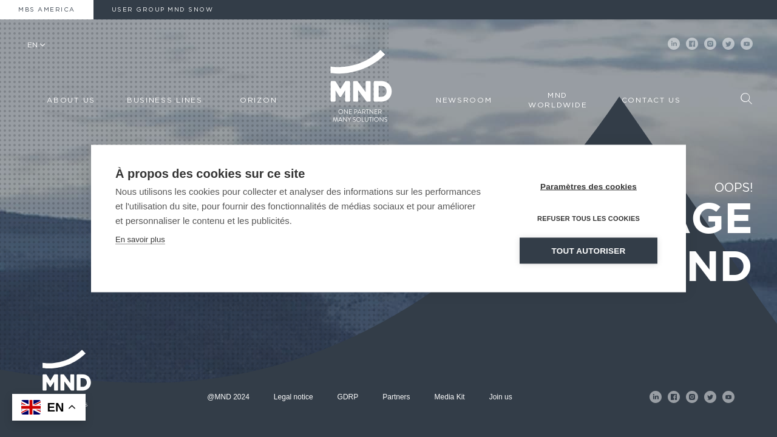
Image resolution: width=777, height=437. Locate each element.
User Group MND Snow (163, 10)
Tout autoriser (589, 251)
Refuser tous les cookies (588, 218)
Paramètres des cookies (588, 186)
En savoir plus (140, 239)
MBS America (46, 10)
